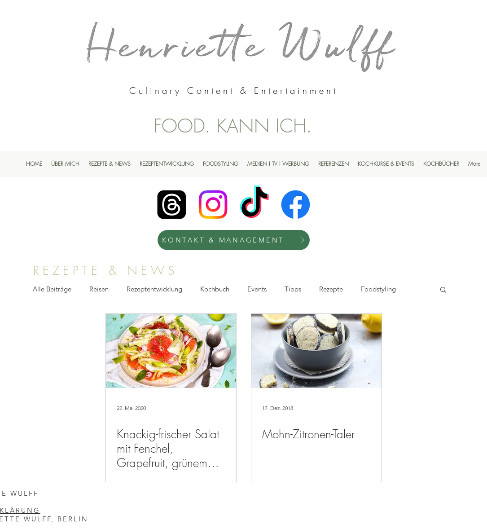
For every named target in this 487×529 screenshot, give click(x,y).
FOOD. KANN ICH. (233, 126)
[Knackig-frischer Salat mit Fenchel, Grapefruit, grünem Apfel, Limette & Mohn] (171, 351)
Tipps (293, 289)
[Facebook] (295, 204)
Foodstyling (378, 289)
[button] (443, 290)
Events (257, 289)
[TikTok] (254, 204)
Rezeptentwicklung (154, 289)
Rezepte (331, 289)
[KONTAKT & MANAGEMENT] (234, 240)
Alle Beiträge (52, 289)
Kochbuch (214, 289)
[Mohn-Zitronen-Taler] (316, 351)
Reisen (99, 289)
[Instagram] (213, 204)
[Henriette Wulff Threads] (172, 204)
